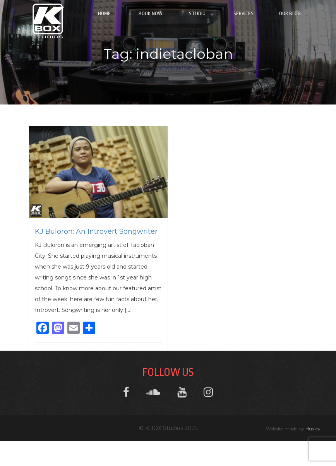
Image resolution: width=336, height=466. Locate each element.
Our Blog (290, 13)
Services (243, 13)
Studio (197, 13)
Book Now (151, 13)
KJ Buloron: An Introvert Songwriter (96, 231)
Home (104, 13)
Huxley (313, 429)
